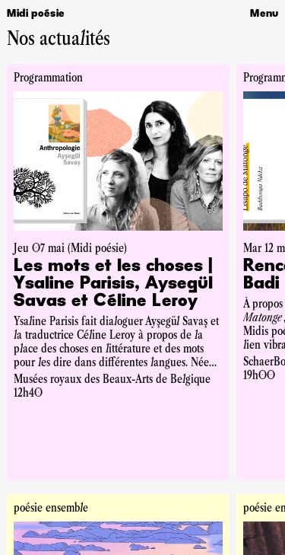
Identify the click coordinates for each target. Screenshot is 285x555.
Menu (264, 13)
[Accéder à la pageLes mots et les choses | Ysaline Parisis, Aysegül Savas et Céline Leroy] (118, 284)
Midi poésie (36, 13)
